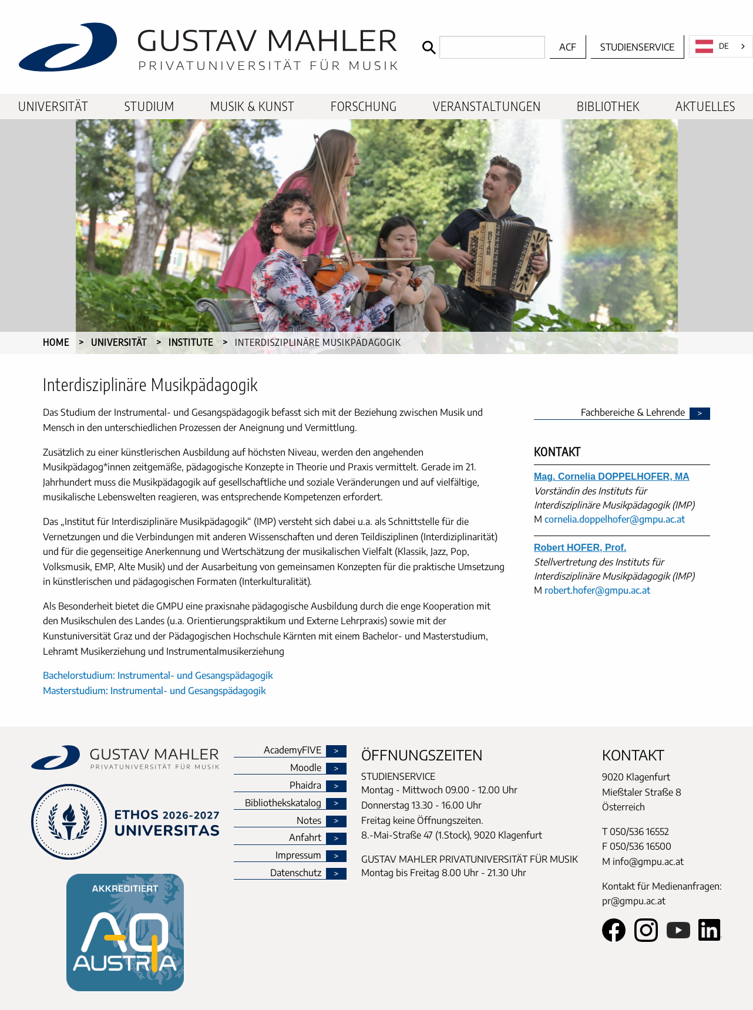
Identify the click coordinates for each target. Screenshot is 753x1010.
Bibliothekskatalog (283, 803)
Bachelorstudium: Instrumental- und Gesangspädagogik (158, 675)
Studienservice (637, 47)
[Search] (480, 47)
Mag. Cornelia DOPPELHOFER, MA (612, 477)
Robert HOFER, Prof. (580, 548)
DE (712, 46)
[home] (208, 47)
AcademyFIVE (292, 750)
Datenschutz (295, 873)
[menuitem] (53, 106)
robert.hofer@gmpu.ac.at (597, 590)
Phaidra (305, 785)
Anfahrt (305, 838)
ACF (567, 47)
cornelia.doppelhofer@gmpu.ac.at (614, 519)
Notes (309, 821)
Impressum (298, 855)
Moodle (305, 768)
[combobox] (721, 46)
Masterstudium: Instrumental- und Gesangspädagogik (154, 690)
